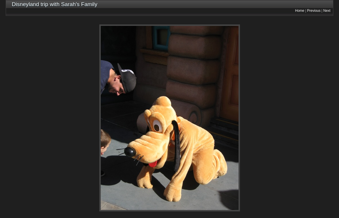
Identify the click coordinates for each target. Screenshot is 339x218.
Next (326, 11)
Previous (314, 11)
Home (299, 11)
